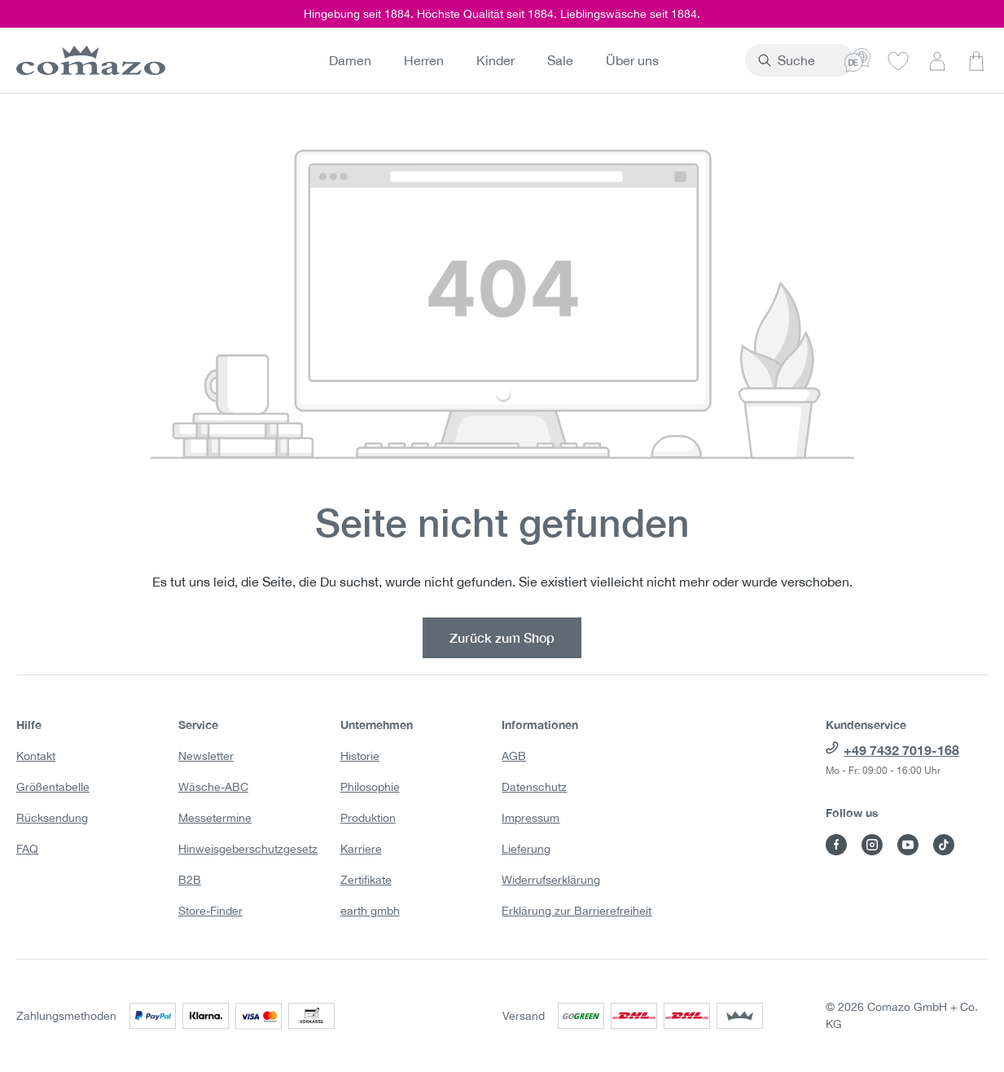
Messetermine (215, 817)
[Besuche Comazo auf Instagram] (872, 844)
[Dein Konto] (937, 60)
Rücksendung (52, 817)
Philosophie (370, 786)
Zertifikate (366, 879)
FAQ (27, 848)
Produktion (368, 817)
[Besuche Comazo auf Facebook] (836, 844)
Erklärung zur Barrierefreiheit (576, 910)
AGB (514, 755)
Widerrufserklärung (551, 879)
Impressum (530, 817)
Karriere (361, 848)
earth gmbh (370, 910)
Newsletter (206, 755)
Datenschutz (534, 786)
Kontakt (35, 755)
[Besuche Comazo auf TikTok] (943, 844)
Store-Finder (210, 910)
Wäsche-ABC (213, 786)
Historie (359, 755)
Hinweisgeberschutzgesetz (248, 848)
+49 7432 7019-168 (901, 750)
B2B (189, 879)
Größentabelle (53, 786)
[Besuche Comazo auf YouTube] (908, 844)
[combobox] (764, 60)
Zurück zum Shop (502, 637)
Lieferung (526, 848)
